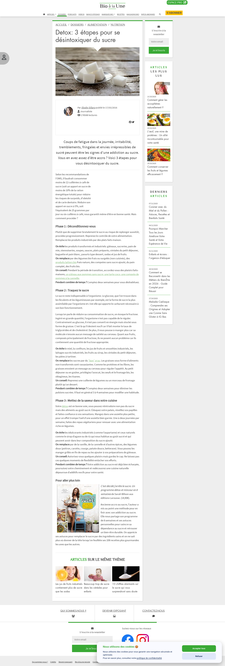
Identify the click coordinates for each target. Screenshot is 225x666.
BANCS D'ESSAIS (93, 14)
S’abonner (174, 13)
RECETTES (121, 14)
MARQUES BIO (108, 14)
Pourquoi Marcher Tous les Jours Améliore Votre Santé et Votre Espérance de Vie (158, 236)
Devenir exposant (65, 662)
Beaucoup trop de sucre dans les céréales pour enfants (96, 587)
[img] (130, 122)
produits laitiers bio (66, 262)
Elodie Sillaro (88, 107)
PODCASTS (72, 14)
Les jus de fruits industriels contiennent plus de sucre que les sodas (68, 587)
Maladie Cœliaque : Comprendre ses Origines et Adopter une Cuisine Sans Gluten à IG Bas (159, 309)
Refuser (198, 656)
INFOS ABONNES (148, 14)
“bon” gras (94, 360)
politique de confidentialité (149, 658)
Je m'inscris (158, 50)
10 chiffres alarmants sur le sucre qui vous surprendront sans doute (125, 587)
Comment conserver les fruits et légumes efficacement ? (157, 170)
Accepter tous (198, 648)
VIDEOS (81, 14)
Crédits (53, 662)
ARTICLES (51, 14)
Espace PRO (177, 2)
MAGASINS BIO (133, 14)
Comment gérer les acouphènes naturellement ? (157, 103)
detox (65, 406)
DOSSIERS (62, 14)
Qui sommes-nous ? (40, 662)
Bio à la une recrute (82, 662)
